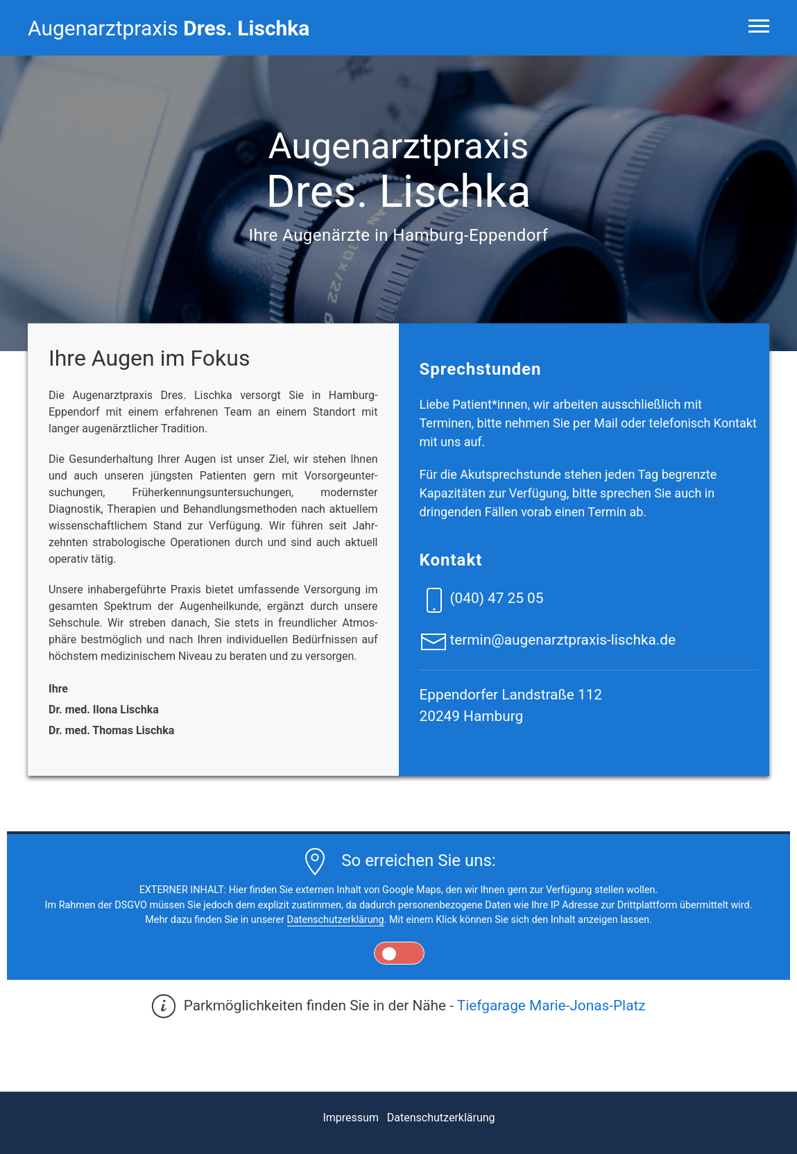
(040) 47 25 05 (496, 598)
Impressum (351, 1117)
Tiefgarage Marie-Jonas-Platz (551, 1005)
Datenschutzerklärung (335, 920)
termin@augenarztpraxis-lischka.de (562, 639)
